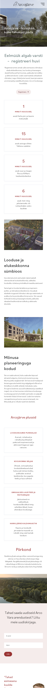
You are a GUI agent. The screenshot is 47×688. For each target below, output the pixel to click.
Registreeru (22, 92)
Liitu (8, 654)
